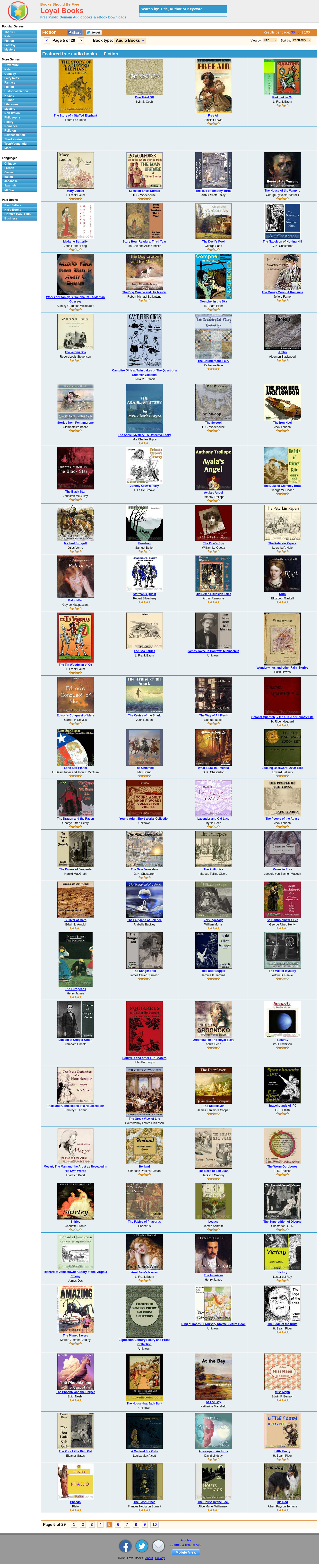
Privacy (160, 1558)
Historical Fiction (16, 91)
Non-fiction (12, 113)
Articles (186, 1540)
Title (266, 40)
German (9, 172)
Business (10, 218)
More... (9, 148)
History (9, 95)
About (149, 1558)
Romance (10, 126)
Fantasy (9, 45)
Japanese (11, 181)
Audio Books (128, 40)
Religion (10, 130)
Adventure (11, 65)
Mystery (9, 49)
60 (300, 32)
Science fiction (14, 135)
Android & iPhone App (186, 1545)
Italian (8, 176)
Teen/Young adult (16, 143)
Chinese (10, 163)
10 (154, 1524)
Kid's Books (12, 209)
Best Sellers (12, 205)
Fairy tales (11, 78)
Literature (11, 104)
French (9, 168)
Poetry (8, 122)
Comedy (10, 74)
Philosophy (12, 117)
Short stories (13, 139)
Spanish (10, 185)
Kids (7, 36)
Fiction (9, 40)
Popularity (299, 40)
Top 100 (9, 32)
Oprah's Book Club (17, 214)
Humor (9, 100)
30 (293, 32)
